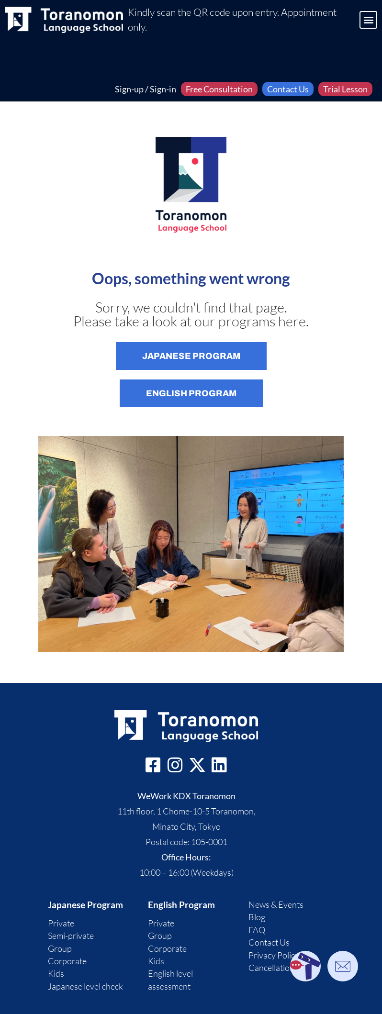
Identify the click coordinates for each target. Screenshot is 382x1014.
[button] (368, 20)
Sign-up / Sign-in (145, 89)
